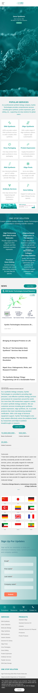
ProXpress (22, 632)
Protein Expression (6, 653)
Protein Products (23, 636)
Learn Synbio (19, 426)
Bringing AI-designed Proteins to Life (17, 341)
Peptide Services (6, 660)
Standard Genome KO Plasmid (27, 629)
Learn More (30, 286)
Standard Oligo (23, 619)
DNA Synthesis (5, 621)
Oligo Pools (4, 644)
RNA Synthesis (5, 634)
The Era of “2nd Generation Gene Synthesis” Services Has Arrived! (15, 349)
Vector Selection (5, 624)
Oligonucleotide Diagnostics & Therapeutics (13, 677)
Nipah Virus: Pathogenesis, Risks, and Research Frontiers (17, 369)
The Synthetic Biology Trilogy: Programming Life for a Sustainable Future (19, 378)
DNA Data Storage (6, 663)
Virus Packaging (5, 647)
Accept (19, 689)
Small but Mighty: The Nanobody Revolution (15, 359)
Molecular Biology (6, 628)
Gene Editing (4, 650)
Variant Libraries (5, 637)
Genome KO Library (6, 640)
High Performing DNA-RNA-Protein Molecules (14, 673)
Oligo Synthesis (5, 631)
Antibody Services (6, 657)
